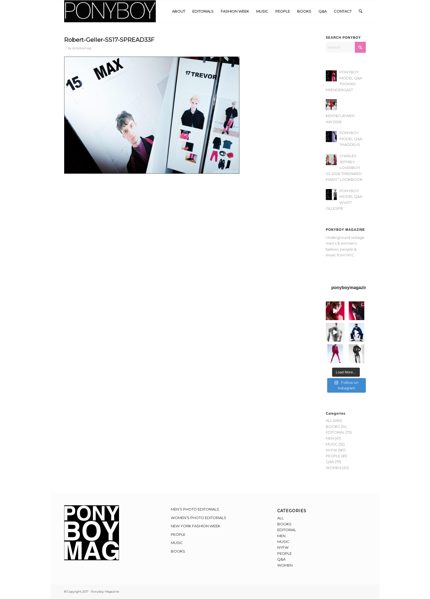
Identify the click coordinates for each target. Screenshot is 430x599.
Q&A (330, 461)
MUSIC (332, 444)
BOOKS (333, 426)
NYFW (331, 450)
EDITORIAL (335, 432)
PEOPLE (333, 456)
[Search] (360, 11)
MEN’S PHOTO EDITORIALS (195, 509)
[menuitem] (178, 11)
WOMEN (333, 467)
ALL (329, 420)
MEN (330, 438)
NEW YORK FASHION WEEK (195, 526)
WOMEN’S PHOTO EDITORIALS (198, 517)
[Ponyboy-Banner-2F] (110, 11)
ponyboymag (81, 48)
